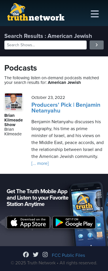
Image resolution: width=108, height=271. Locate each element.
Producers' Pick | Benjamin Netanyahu (66, 108)
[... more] (40, 163)
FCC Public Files (68, 255)
